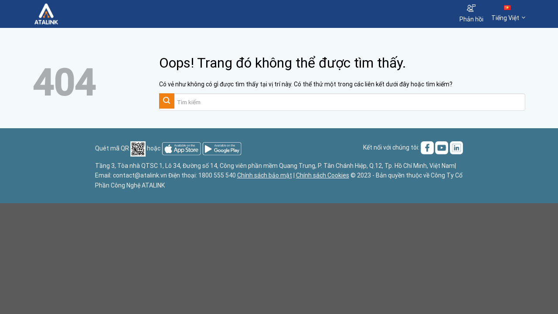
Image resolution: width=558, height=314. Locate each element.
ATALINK (153, 185)
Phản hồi (471, 13)
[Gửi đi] (166, 101)
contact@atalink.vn (140, 175)
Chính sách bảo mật (264, 175)
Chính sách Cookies (322, 175)
